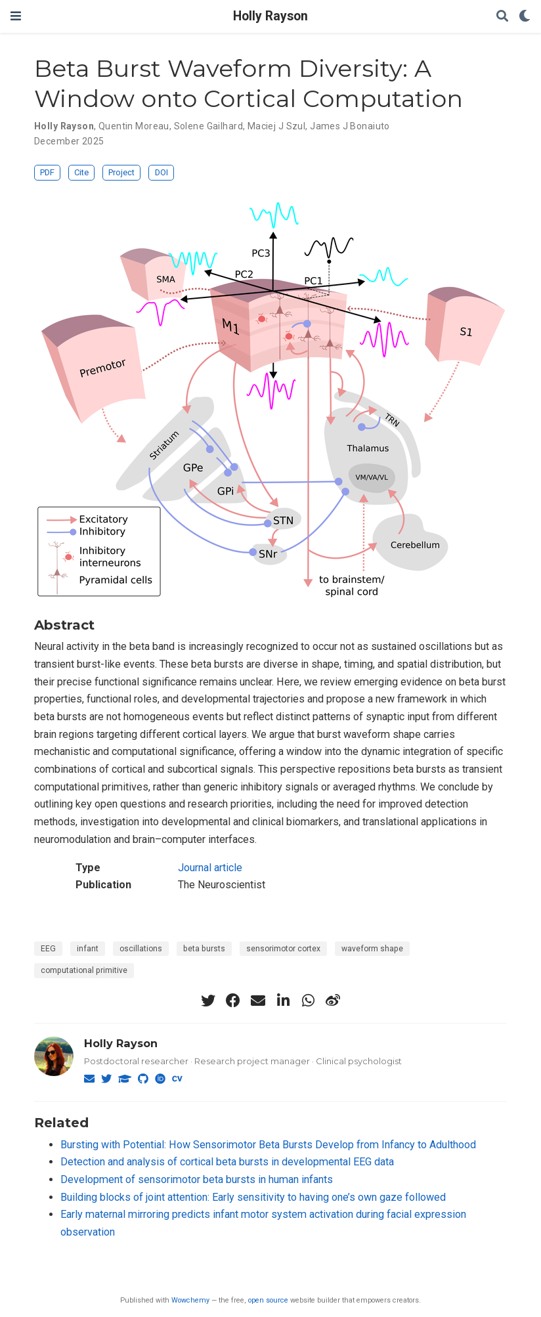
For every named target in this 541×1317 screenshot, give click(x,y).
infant (87, 948)
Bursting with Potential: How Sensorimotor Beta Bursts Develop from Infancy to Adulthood (268, 1144)
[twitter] (208, 1000)
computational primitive (84, 970)
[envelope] (258, 1000)
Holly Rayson (270, 16)
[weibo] (333, 1000)
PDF (47, 172)
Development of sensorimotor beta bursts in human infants (196, 1179)
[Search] (502, 16)
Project (121, 172)
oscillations (140, 948)
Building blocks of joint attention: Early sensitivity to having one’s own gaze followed (253, 1197)
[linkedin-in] (283, 1000)
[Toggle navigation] (16, 16)
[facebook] (233, 1000)
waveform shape (372, 948)
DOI (161, 172)
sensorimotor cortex (283, 948)
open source (268, 1300)
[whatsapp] (308, 1000)
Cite (81, 172)
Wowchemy (190, 1300)
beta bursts (204, 948)
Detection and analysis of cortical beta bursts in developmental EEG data (227, 1161)
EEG (48, 948)
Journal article (210, 867)
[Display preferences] (524, 16)
